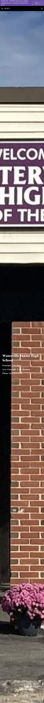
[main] (22, 360)
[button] (2, 8)
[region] (22, 3)
